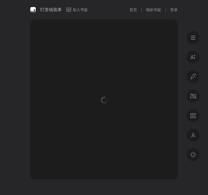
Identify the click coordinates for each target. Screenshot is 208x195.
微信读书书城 (33, 9)
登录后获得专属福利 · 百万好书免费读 (104, 142)
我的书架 (153, 10)
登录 (174, 10)
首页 (133, 10)
